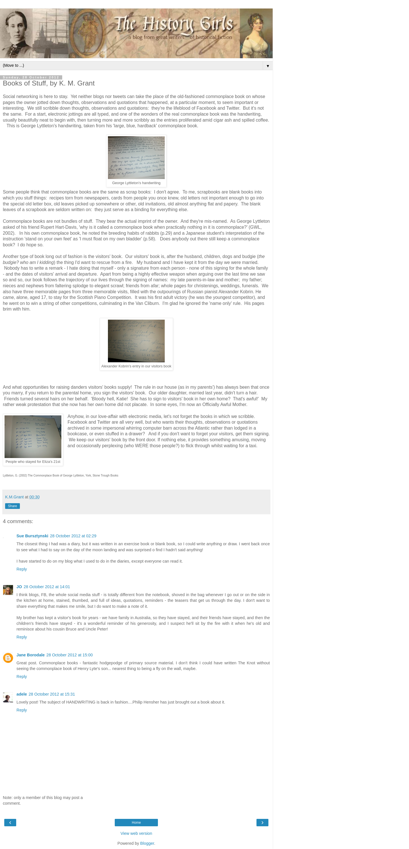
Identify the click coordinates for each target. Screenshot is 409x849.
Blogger (147, 843)
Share (12, 506)
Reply (21, 569)
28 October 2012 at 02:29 (73, 536)
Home (136, 823)
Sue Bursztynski (32, 536)
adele (21, 694)
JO (19, 586)
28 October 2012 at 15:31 (52, 694)
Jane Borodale (30, 655)
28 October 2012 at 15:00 (69, 655)
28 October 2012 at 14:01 (47, 586)
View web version (136, 833)
